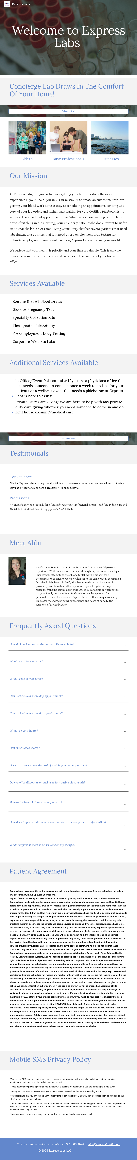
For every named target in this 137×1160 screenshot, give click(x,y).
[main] (68, 37)
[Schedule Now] (69, 438)
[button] (125, 645)
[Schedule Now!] (69, 111)
